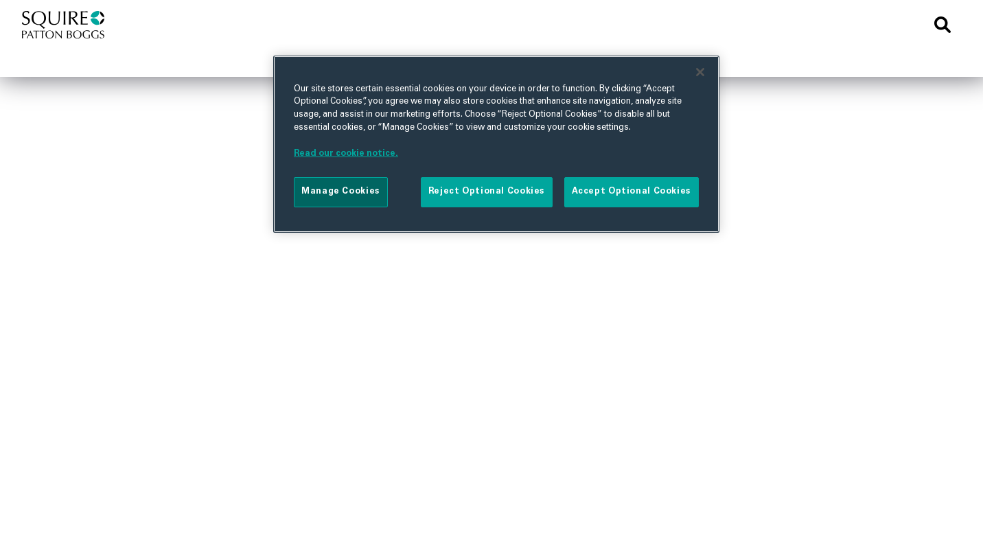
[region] (496, 144)
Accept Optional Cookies (631, 191)
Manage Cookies (340, 191)
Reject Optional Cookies (486, 191)
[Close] (700, 72)
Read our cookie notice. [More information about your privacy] (346, 154)
